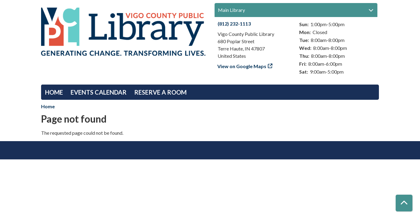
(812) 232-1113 (234, 23)
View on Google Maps (242, 66)
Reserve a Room (160, 92)
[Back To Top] (404, 203)
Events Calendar (99, 92)
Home (54, 92)
